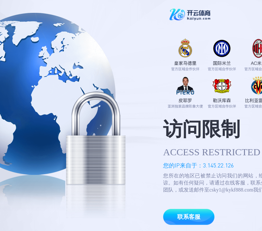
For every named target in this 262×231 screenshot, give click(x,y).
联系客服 (188, 217)
